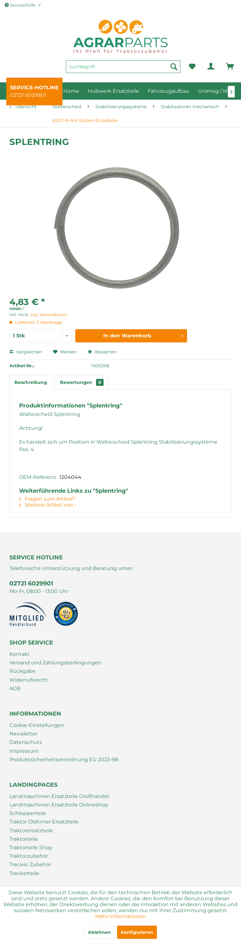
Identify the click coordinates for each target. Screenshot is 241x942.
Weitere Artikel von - (47, 505)
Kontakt (19, 654)
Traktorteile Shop (30, 848)
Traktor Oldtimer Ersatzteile (43, 822)
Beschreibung (30, 382)
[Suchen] (173, 66)
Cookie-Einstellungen (36, 725)
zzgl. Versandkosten (48, 314)
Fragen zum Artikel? (47, 499)
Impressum (24, 751)
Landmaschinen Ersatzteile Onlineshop (58, 805)
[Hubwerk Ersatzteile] (113, 91)
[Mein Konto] (206, 66)
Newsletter (23, 734)
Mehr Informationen (120, 916)
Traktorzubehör (28, 856)
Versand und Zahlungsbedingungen (55, 663)
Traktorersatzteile (31, 831)
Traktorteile (23, 839)
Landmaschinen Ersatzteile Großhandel (59, 796)
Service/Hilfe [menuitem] (20, 5)
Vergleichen (25, 352)
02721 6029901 (28, 95)
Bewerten (102, 352)
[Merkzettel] (192, 66)
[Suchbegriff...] (123, 66)
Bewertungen (82, 382)
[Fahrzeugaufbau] (168, 91)
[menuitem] (123, 69)
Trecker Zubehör (30, 864)
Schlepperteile (27, 813)
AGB (14, 688)
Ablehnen (99, 932)
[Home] (71, 91)
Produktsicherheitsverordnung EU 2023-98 (63, 759)
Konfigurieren (137, 932)
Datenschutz (25, 742)
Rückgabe (22, 671)
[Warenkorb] (221, 66)
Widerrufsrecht (28, 680)
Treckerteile (24, 873)
